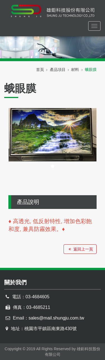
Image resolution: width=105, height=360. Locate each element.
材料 (75, 69)
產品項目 (58, 69)
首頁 (40, 69)
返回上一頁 (80, 249)
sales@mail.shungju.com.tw (56, 318)
